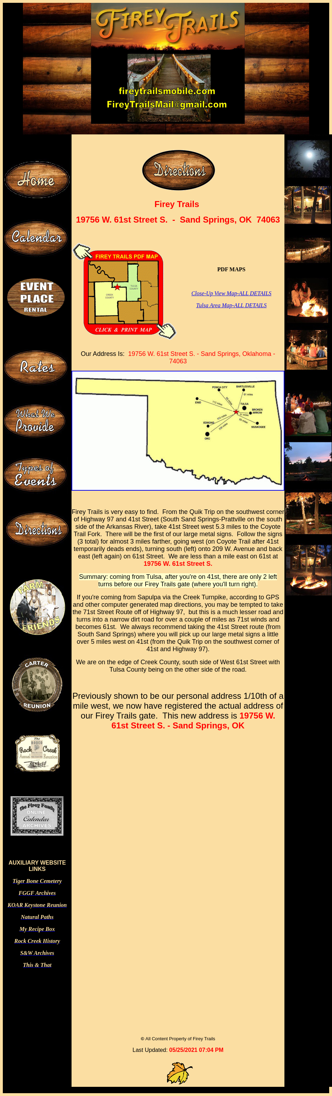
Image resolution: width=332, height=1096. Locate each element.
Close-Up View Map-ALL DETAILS (231, 293)
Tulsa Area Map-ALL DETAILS (231, 305)
